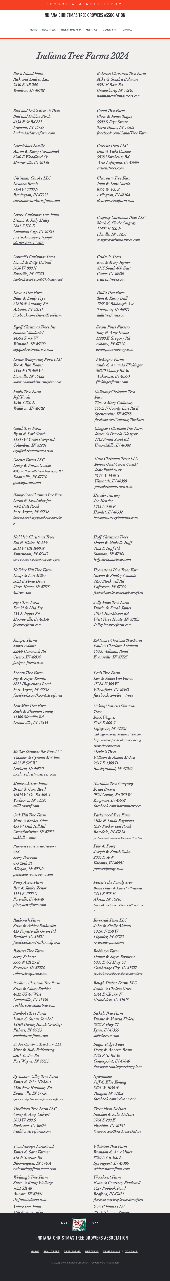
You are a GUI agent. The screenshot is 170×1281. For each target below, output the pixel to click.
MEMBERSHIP (111, 1251)
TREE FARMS (72, 1251)
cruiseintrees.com (111, 279)
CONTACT (131, 1251)
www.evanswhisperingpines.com (38, 382)
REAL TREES (52, 1251)
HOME (35, 1251)
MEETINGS (92, 1251)
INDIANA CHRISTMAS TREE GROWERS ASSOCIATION (84, 15)
